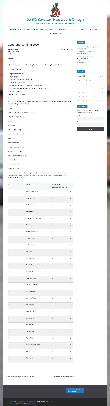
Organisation (14, 29)
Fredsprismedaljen (55, 33)
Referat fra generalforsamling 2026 (87, 47)
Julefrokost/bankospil (83, 61)
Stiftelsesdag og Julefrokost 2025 (86, 51)
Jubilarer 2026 (38, 29)
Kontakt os (94, 29)
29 (79, 100)
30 (83, 100)
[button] (20, 29)
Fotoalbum (62, 29)
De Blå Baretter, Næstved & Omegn (55, 19)
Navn (78, 115)
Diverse (83, 29)
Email (78, 122)
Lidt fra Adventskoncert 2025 (85, 56)
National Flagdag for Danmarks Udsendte (20, 377)
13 (98, 89)
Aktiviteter (27, 29)
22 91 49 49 (22, 177)
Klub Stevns (74, 29)
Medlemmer (50, 29)
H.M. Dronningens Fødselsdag (64, 377)
